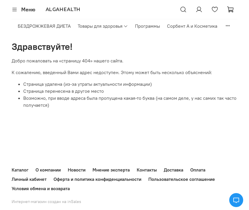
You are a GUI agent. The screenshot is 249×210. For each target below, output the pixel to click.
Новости (77, 170)
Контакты (147, 170)
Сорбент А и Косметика (192, 26)
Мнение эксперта (111, 170)
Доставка (173, 170)
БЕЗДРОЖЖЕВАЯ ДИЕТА (44, 26)
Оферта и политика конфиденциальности (97, 179)
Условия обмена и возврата (41, 188)
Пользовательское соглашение (181, 179)
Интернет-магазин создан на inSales (46, 201)
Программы (147, 26)
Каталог (20, 170)
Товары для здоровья (103, 26)
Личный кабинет (29, 179)
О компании (48, 170)
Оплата (197, 170)
